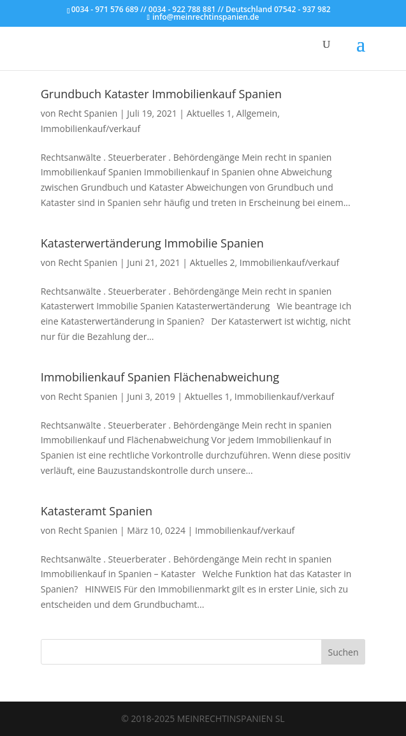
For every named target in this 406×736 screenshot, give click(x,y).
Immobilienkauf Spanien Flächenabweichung (160, 377)
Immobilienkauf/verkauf (90, 128)
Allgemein (256, 113)
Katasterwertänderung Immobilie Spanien (152, 243)
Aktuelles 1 (209, 113)
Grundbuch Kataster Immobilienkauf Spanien (161, 93)
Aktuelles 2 (212, 262)
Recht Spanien (87, 113)
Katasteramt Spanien (96, 511)
